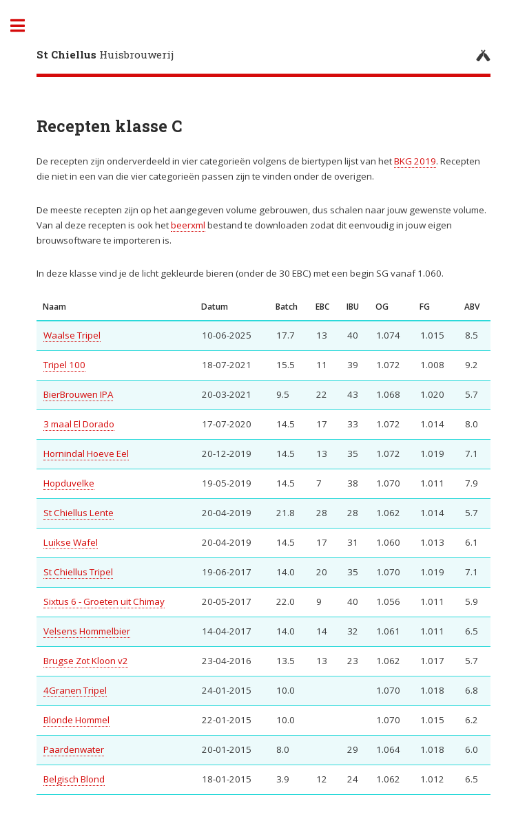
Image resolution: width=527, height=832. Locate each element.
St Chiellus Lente (78, 512)
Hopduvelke (68, 483)
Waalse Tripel (72, 335)
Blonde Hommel (76, 720)
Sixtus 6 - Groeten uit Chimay (104, 601)
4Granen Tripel (75, 690)
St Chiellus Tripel (78, 572)
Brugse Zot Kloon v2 (85, 660)
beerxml (188, 225)
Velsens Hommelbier (86, 631)
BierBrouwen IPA (78, 394)
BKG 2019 (415, 161)
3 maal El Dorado (78, 424)
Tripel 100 (64, 365)
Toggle (25, 26)
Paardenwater (73, 749)
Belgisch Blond (74, 779)
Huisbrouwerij (105, 54)
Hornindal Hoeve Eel (86, 453)
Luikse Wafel (70, 542)
